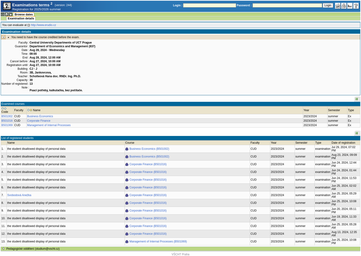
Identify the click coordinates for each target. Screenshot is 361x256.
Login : (177, 5)
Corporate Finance (38, 120)
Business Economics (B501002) (149, 148)
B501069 (7, 125)
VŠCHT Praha (180, 254)
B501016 (7, 120)
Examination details (21, 18)
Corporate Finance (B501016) (148, 164)
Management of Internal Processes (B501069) (158, 241)
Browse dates (23, 14)
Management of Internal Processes (49, 125)
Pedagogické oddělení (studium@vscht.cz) (33, 248)
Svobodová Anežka (19, 195)
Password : (244, 5)
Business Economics (40, 116)
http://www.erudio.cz (43, 25)
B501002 (7, 116)
